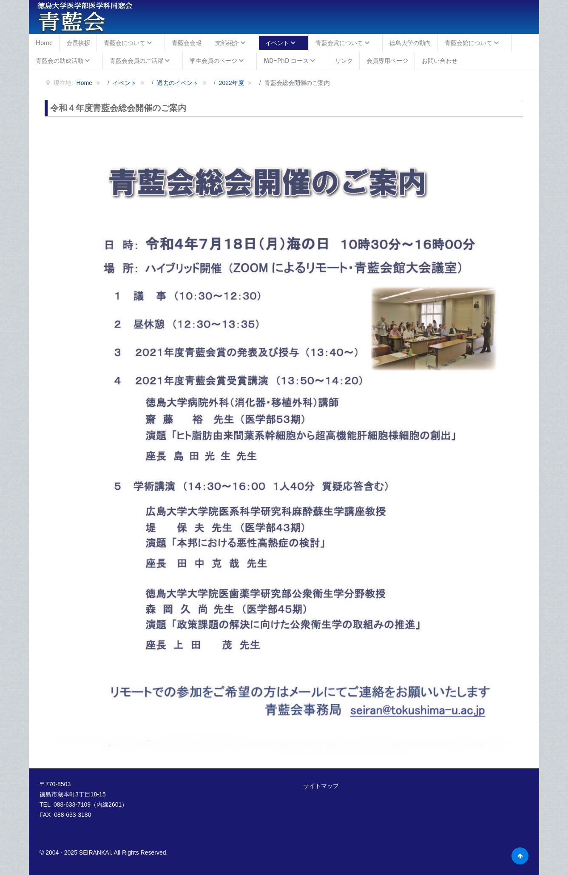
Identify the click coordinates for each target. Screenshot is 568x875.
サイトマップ (321, 785)
